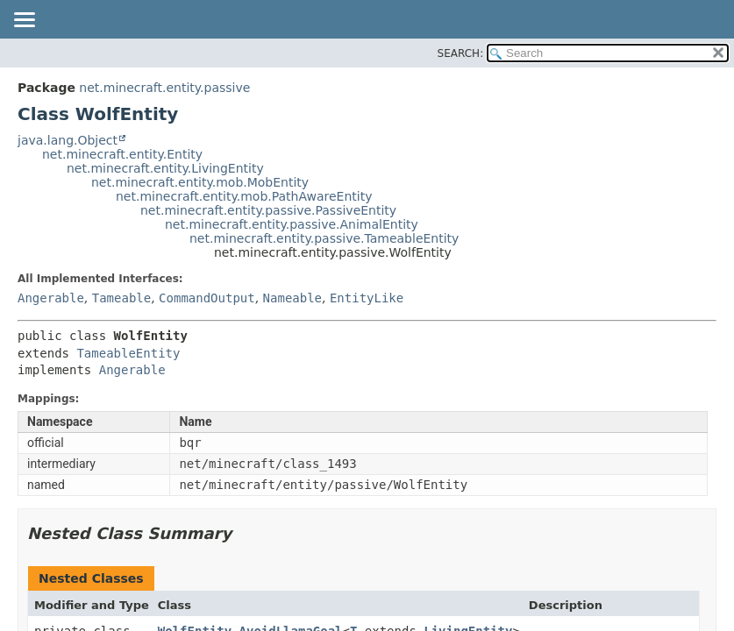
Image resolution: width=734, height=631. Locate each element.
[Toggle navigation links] (24, 21)
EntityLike (366, 298)
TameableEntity (128, 353)
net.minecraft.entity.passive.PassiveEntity (268, 210)
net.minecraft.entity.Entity (122, 154)
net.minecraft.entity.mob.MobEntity (200, 182)
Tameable (121, 298)
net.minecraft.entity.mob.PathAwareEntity (244, 196)
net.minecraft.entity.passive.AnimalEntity (291, 224)
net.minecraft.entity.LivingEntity (165, 168)
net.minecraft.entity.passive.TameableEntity (324, 238)
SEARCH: (461, 53)
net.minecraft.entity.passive (164, 88)
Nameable (292, 298)
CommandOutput (207, 298)
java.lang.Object (68, 140)
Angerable (51, 298)
